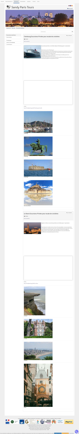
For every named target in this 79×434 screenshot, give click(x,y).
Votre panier (70, 8)
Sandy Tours (8, 28)
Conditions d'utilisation (31, 418)
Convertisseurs (9, 44)
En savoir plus (71, 433)
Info (38, 1)
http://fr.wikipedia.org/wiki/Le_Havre (31, 283)
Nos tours (16, 1)
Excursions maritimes (20, 28)
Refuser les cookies (65, 433)
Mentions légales (58, 418)
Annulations (38, 418)
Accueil (2, 1)
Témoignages (8, 40)
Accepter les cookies (58, 433)
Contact (34, 1)
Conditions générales (22, 418)
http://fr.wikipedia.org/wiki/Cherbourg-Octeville (33, 108)
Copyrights (52, 418)
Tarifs (42, 418)
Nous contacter (69, 35)
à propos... (29, 1)
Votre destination (9, 1)
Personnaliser (22, 1)
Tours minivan (9, 37)
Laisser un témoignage (10, 42)
